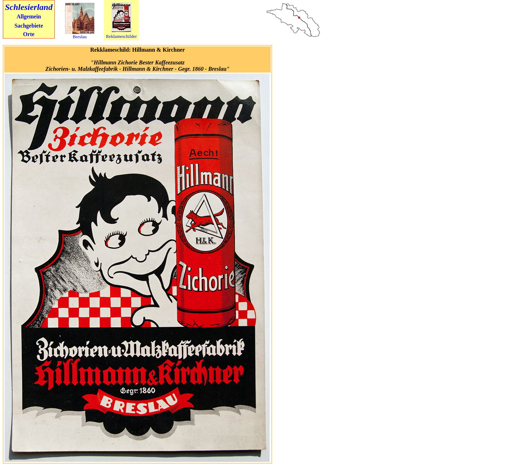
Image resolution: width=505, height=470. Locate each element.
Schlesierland (29, 7)
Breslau (80, 36)
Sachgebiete (28, 26)
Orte (28, 34)
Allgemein (29, 16)
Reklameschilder (121, 36)
